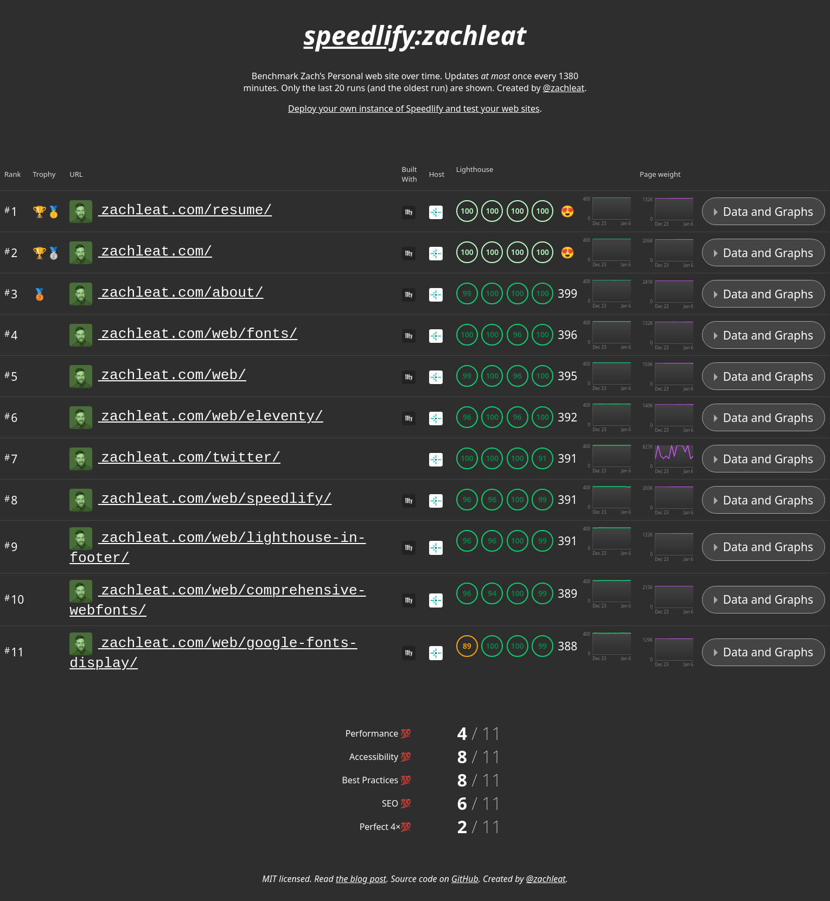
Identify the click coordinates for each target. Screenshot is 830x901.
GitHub (464, 891)
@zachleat (563, 88)
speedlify (358, 35)
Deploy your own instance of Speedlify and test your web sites (414, 108)
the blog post (361, 891)
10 (14, 605)
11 (14, 662)
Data (763, 211)
